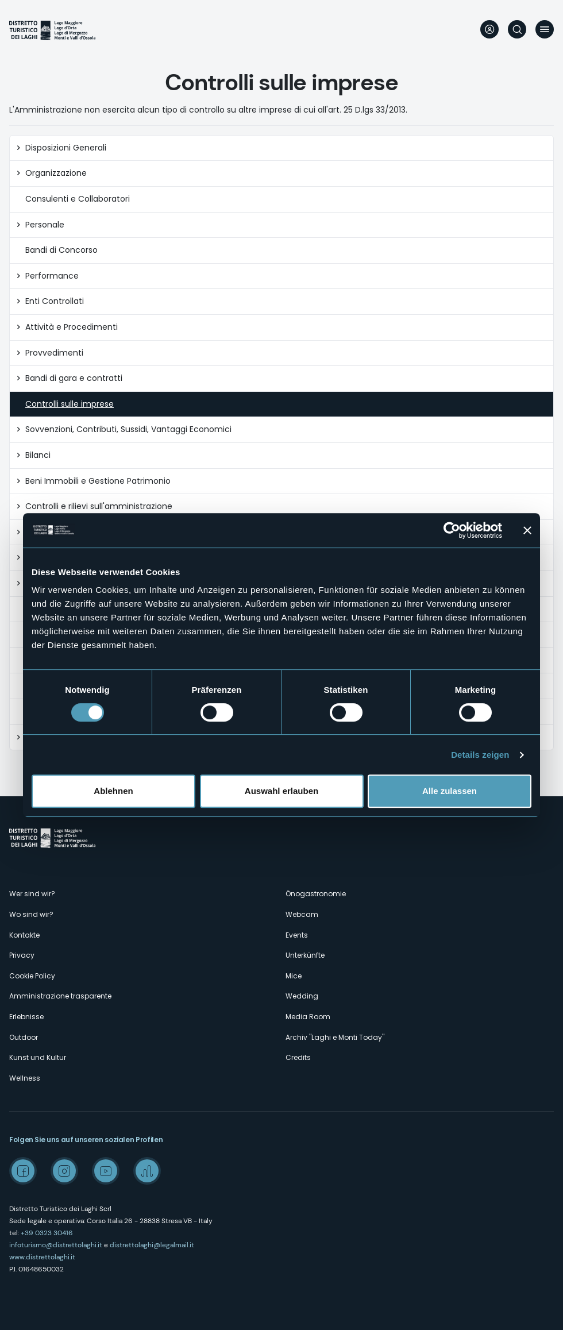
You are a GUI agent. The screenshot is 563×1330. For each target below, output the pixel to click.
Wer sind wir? (32, 894)
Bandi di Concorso (61, 250)
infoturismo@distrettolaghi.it (55, 1245)
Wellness (24, 1078)
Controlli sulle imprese (69, 404)
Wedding (302, 996)
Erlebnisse (26, 1016)
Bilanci (38, 455)
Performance (52, 276)
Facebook (23, 1171)
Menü (544, 29)
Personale (44, 224)
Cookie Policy (32, 976)
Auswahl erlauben (281, 791)
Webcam (302, 914)
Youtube (105, 1171)
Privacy (21, 955)
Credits (298, 1057)
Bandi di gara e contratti (73, 378)
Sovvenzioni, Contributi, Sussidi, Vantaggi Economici (128, 429)
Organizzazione (56, 173)
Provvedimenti (54, 353)
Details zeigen (480, 755)
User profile (489, 29)
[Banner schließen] (527, 530)
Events (297, 935)
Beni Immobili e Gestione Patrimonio (98, 481)
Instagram (64, 1171)
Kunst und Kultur (37, 1057)
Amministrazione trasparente (60, 996)
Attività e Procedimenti (71, 327)
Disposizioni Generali (65, 147)
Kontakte (24, 935)
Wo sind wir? (31, 914)
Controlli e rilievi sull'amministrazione (98, 506)
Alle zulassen (449, 791)
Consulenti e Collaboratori (77, 199)
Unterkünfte (305, 955)
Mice (294, 976)
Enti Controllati (54, 301)
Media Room (308, 1016)
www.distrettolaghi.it (42, 1257)
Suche (517, 29)
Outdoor (23, 1037)
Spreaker (147, 1171)
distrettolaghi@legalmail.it (152, 1245)
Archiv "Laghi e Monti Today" (335, 1037)
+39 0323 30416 (47, 1233)
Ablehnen (113, 791)
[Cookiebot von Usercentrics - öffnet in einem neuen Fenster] (452, 530)
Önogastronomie (316, 894)
